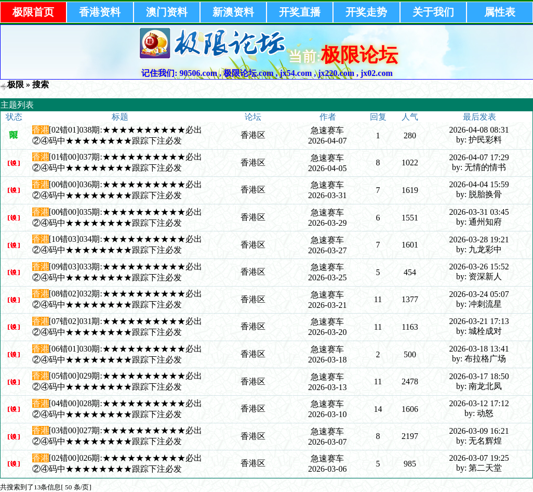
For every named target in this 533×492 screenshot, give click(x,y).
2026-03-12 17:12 (479, 403)
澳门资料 (167, 12)
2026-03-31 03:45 (479, 212)
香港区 (253, 135)
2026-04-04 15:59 (479, 184)
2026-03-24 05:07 (479, 294)
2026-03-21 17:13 (479, 321)
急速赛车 (327, 130)
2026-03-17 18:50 (479, 376)
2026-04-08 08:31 (479, 129)
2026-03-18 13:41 (479, 348)
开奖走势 (366, 12)
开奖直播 (300, 12)
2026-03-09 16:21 (479, 430)
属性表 (499, 12)
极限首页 (33, 12)
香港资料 (100, 12)
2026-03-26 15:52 (479, 266)
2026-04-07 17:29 (479, 157)
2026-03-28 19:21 (479, 239)
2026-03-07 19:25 (479, 458)
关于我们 (433, 12)
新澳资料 (233, 12)
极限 (15, 84)
